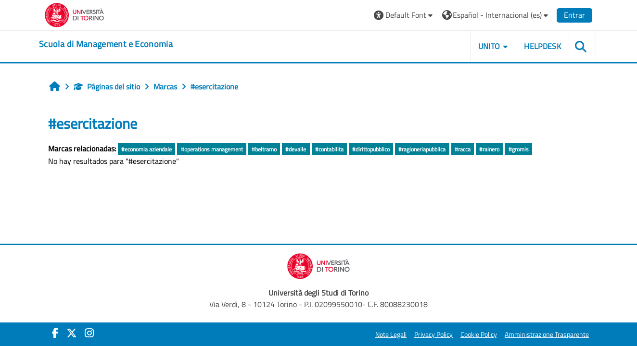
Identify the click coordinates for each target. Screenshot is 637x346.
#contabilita (329, 149)
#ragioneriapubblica (422, 149)
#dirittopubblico (371, 149)
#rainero (489, 149)
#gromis (519, 149)
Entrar (574, 15)
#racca (463, 149)
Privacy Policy (433, 334)
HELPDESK (542, 46)
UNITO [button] (489, 46)
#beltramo (264, 149)
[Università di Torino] (74, 14)
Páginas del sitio (107, 86)
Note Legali (391, 334)
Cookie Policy (478, 334)
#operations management (212, 149)
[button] (404, 15)
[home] (106, 44)
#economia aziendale (146, 149)
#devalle (295, 149)
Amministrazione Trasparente (547, 334)
